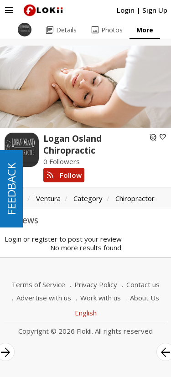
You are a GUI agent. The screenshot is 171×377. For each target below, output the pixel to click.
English (86, 312)
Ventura (48, 198)
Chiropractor (135, 198)
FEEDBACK (11, 189)
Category (88, 198)
